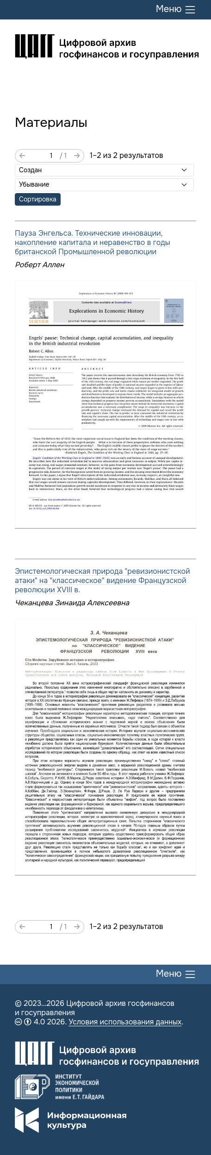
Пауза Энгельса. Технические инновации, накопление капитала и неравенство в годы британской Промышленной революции (92, 242)
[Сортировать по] (104, 170)
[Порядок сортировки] (104, 184)
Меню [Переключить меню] (176, 10)
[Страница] (42, 156)
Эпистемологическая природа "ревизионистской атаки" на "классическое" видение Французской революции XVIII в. (102, 580)
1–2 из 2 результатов (126, 155)
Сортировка (37, 199)
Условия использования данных (124, 1022)
